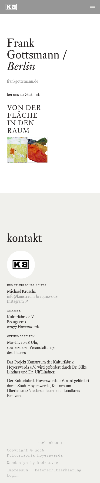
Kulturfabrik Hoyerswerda (35, 455)
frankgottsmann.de (22, 81)
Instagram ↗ (17, 301)
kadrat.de (47, 462)
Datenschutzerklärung (58, 470)
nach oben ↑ (50, 443)
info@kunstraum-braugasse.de (32, 296)
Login (13, 475)
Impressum (17, 470)
